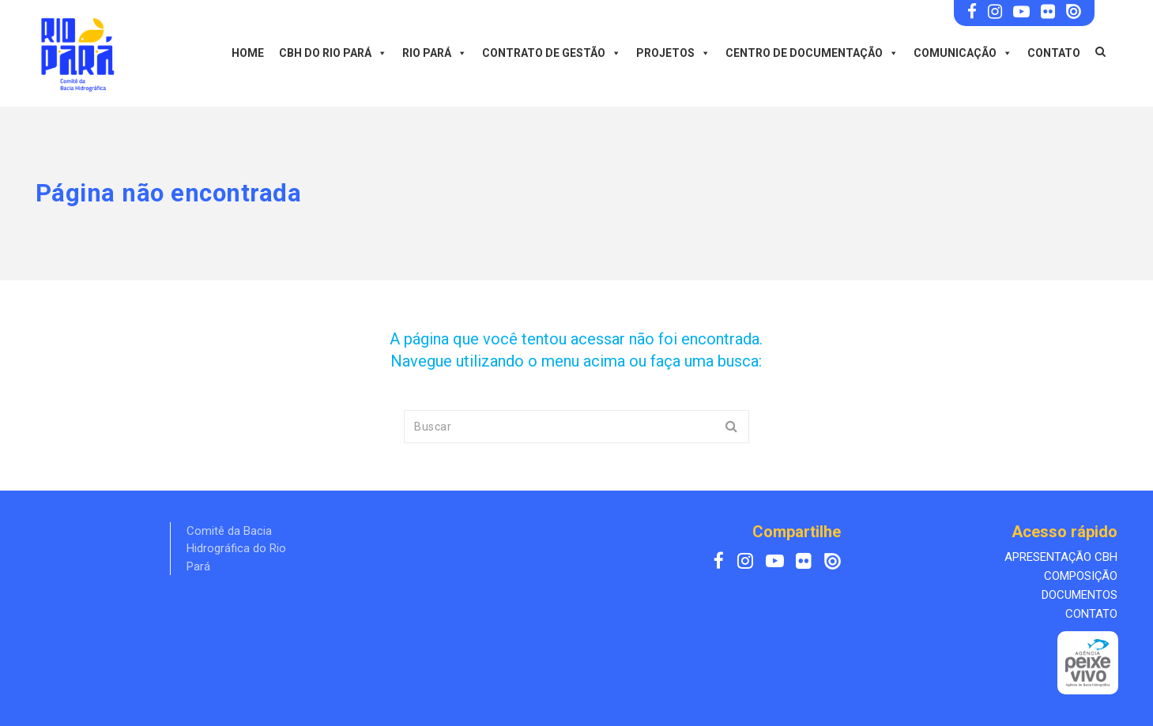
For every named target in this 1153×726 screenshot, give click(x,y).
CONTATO (1091, 614)
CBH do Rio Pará (333, 53)
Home (248, 53)
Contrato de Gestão (551, 53)
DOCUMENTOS (1079, 595)
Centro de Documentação (812, 53)
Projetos (673, 53)
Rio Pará (434, 53)
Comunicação (963, 53)
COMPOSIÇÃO (1080, 576)
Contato (1053, 53)
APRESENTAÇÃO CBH (1060, 557)
